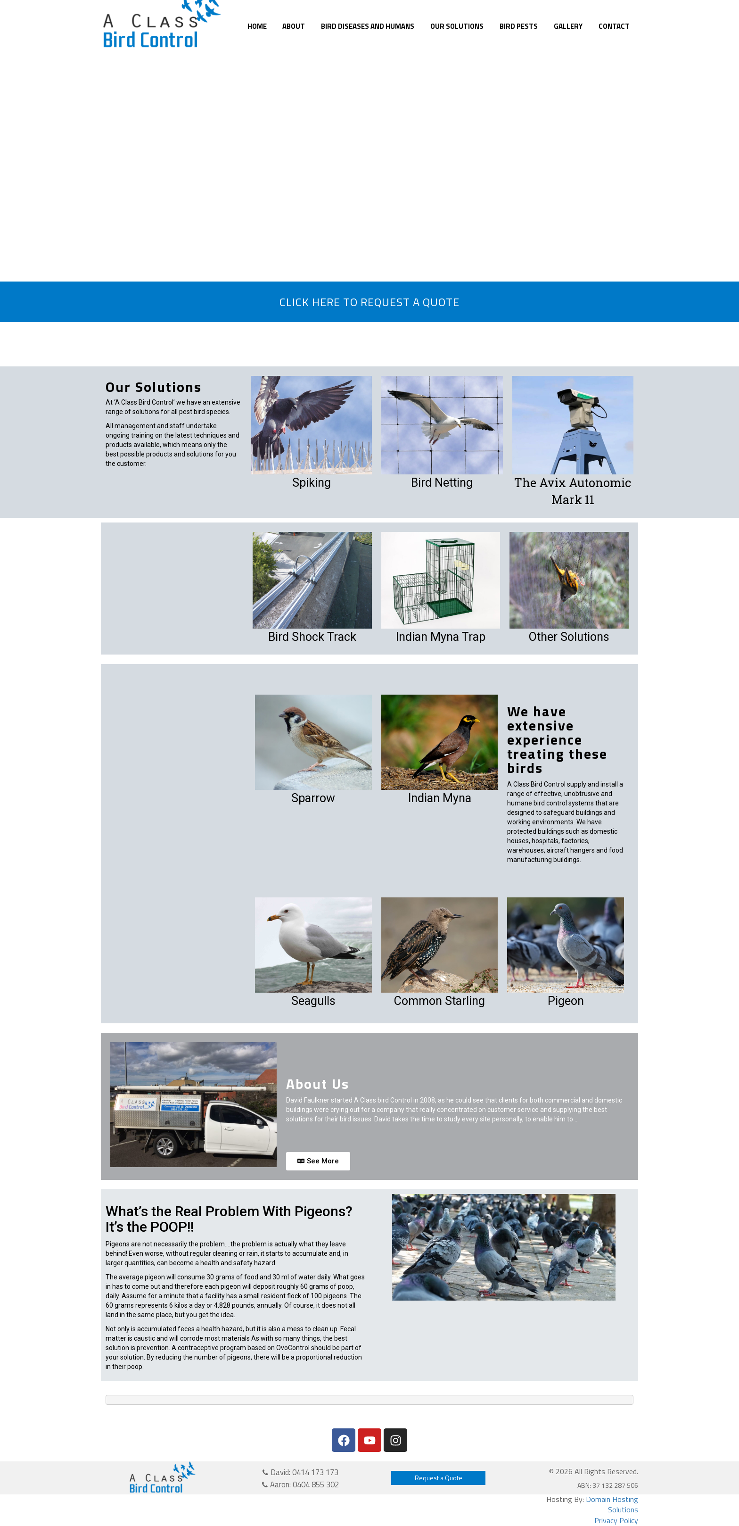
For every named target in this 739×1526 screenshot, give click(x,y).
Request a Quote (438, 1478)
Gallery (568, 26)
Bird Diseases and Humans (367, 26)
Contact (614, 26)
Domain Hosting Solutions (612, 1504)
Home (257, 26)
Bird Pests (519, 26)
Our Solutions (457, 26)
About (293, 26)
